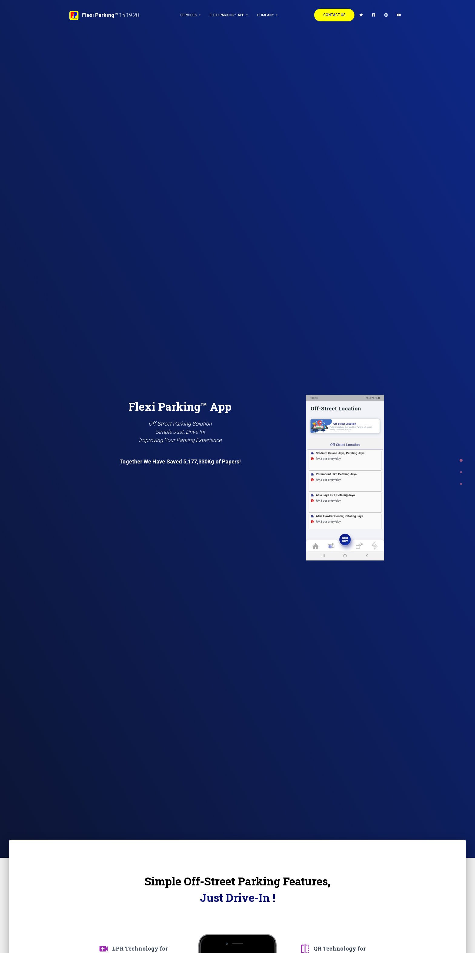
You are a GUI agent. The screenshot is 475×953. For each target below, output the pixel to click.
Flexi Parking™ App (227, 15)
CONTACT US (334, 15)
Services (189, 15)
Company (266, 15)
